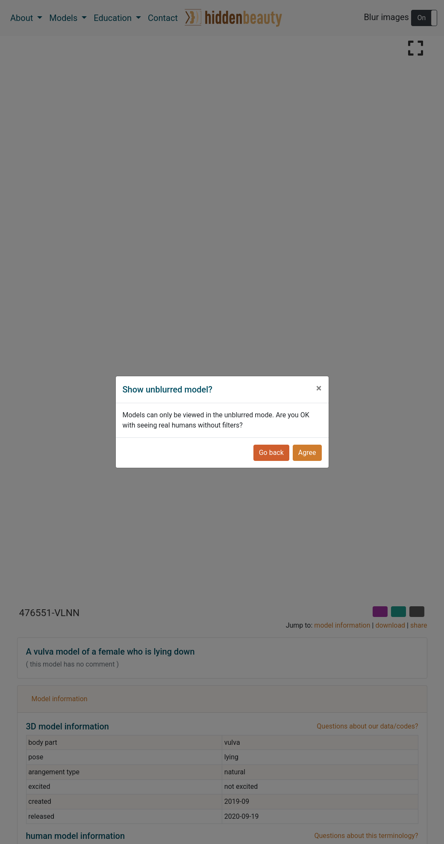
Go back (271, 453)
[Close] (319, 388)
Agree (307, 453)
